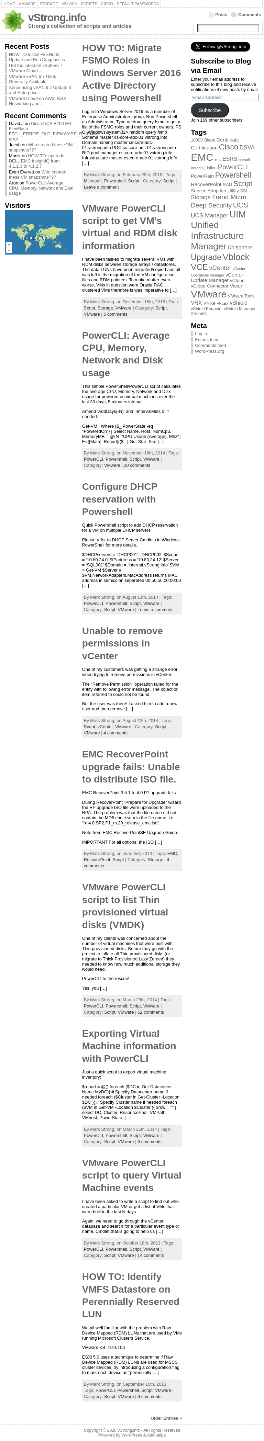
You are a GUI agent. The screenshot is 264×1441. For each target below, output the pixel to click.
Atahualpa (156, 1435)
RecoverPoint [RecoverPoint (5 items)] (206, 184)
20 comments (137, 465)
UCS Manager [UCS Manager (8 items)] (209, 215)
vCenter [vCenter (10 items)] (220, 267)
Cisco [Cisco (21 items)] (228, 147)
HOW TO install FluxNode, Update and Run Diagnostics (37, 57)
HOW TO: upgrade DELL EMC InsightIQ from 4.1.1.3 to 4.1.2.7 (37, 161)
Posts (221, 14)
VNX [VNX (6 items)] (196, 303)
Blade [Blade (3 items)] (209, 140)
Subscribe (210, 110)
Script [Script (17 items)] (242, 184)
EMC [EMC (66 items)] (202, 157)
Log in (201, 333)
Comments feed (210, 345)
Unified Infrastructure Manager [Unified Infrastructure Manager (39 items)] (217, 235)
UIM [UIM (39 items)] (237, 214)
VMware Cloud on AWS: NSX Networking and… (37, 101)
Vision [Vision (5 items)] (236, 286)
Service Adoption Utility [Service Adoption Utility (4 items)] (215, 190)
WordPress (131, 1435)
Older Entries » (166, 1418)
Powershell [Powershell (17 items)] (233, 175)
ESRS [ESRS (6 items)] (229, 159)
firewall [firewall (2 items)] (244, 159)
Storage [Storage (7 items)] (201, 197)
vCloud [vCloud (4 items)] (237, 280)
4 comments (115, 732)
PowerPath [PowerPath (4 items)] (202, 176)
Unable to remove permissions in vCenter (122, 643)
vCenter (105, 726)
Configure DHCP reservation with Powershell (119, 499)
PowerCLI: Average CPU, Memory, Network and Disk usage (41, 188)
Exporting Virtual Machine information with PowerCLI (129, 1046)
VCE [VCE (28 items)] (199, 267)
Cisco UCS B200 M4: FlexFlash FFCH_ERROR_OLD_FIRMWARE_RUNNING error (54, 131)
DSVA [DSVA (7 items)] (247, 147)
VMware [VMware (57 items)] (209, 294)
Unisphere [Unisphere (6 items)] (240, 247)
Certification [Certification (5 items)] (204, 147)
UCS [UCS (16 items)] (240, 205)
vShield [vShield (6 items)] (239, 303)
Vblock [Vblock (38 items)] (235, 257)
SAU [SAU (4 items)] (227, 184)
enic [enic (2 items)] (217, 159)
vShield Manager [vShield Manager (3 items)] (239, 308)
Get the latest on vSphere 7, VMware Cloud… (36, 68)
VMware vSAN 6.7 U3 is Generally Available (32, 79)
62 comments (151, 1012)
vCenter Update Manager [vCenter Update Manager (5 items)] (217, 277)
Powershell (115, 180)
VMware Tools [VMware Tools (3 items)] (241, 296)
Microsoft (93, 180)
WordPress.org (209, 351)
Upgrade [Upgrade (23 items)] (206, 257)
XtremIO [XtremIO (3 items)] (199, 313)
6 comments (115, 314)
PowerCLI (93, 459)
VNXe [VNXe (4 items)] (209, 303)
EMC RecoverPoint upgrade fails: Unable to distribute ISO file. (131, 767)
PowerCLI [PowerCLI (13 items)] (233, 167)
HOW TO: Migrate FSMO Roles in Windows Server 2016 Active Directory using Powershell (131, 73)
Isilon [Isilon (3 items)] (212, 168)
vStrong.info (57, 18)
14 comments (151, 1255)
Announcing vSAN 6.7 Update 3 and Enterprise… (40, 90)
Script (134, 180)
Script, (161, 308)
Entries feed (206, 339)
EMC (172, 853)
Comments (249, 14)
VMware (124, 308)
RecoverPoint (97, 859)
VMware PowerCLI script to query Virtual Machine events (132, 1175)
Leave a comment (101, 187)
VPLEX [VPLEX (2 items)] (222, 303)
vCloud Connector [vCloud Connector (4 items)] (210, 286)
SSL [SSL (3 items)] (244, 191)
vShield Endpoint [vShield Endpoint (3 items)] (206, 308)
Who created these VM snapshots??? (37, 174)
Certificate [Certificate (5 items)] (227, 140)
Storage (105, 308)
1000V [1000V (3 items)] (197, 140)
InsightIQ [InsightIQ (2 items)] (198, 168)
